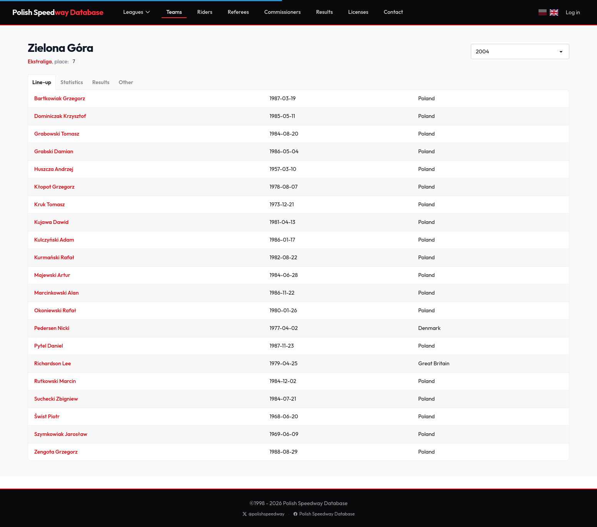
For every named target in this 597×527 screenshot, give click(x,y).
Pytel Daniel (48, 345)
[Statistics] (72, 82)
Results (324, 11)
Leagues (137, 11)
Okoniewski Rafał (55, 310)
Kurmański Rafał (54, 257)
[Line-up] (42, 82)
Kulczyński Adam (54, 239)
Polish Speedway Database (324, 514)
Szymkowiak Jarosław (60, 434)
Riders (204, 11)
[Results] (101, 82)
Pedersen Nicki (51, 328)
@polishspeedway (263, 514)
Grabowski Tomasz (56, 133)
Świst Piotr (47, 416)
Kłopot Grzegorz (54, 186)
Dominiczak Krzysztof (60, 116)
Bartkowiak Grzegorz (59, 98)
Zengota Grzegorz (56, 451)
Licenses (358, 11)
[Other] (126, 82)
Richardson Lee (52, 363)
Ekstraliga (40, 61)
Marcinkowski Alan (56, 292)
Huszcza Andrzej (53, 169)
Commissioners (282, 11)
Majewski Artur (52, 275)
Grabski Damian (53, 151)
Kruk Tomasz (49, 204)
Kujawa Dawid (51, 222)
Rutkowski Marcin (55, 381)
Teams (174, 11)
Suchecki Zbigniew (56, 398)
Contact (393, 11)
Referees (238, 11)
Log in (573, 12)
